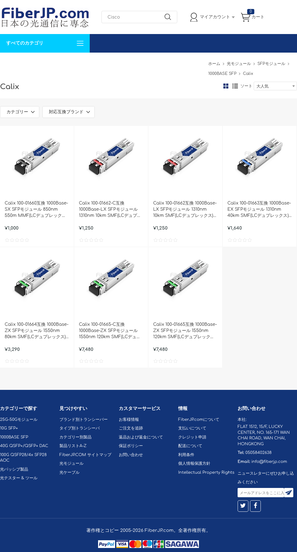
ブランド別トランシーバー (83, 419)
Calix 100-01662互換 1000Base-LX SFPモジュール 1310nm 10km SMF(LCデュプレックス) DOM (185, 210)
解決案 (10, 61)
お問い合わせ (95, 61)
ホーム (214, 64)
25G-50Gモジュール (18, 419)
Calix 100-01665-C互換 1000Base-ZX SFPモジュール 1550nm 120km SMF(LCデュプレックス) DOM (110, 331)
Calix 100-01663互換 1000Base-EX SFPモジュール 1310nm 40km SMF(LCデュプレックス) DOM (259, 210)
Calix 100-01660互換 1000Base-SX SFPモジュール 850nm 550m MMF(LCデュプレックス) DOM (36, 210)
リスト (235, 86)
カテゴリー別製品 (75, 437)
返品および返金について (141, 437)
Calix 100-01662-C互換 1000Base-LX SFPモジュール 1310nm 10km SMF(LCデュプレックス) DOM (110, 210)
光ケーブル (69, 472)
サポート (66, 61)
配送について (190, 446)
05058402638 (258, 453)
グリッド (226, 86)
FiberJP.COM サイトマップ (85, 455)
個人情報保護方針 (194, 463)
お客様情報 (129, 419)
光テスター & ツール (18, 478)
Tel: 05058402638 (186, 61)
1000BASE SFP (222, 73)
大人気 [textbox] (262, 86)
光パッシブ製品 (14, 469)
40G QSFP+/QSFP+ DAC (24, 446)
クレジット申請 (192, 437)
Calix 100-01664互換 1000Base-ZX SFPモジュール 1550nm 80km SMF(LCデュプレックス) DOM (36, 331)
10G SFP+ (9, 428)
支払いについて (192, 428)
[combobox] (275, 86)
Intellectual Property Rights (206, 472)
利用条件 (186, 455)
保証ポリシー (131, 446)
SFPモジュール (271, 64)
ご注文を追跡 (131, 428)
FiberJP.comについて (138, 61)
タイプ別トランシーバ (79, 428)
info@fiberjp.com (269, 461)
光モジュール (239, 64)
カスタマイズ (37, 61)
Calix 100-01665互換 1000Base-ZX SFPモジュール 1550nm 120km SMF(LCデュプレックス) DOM (185, 331)
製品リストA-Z (73, 446)
